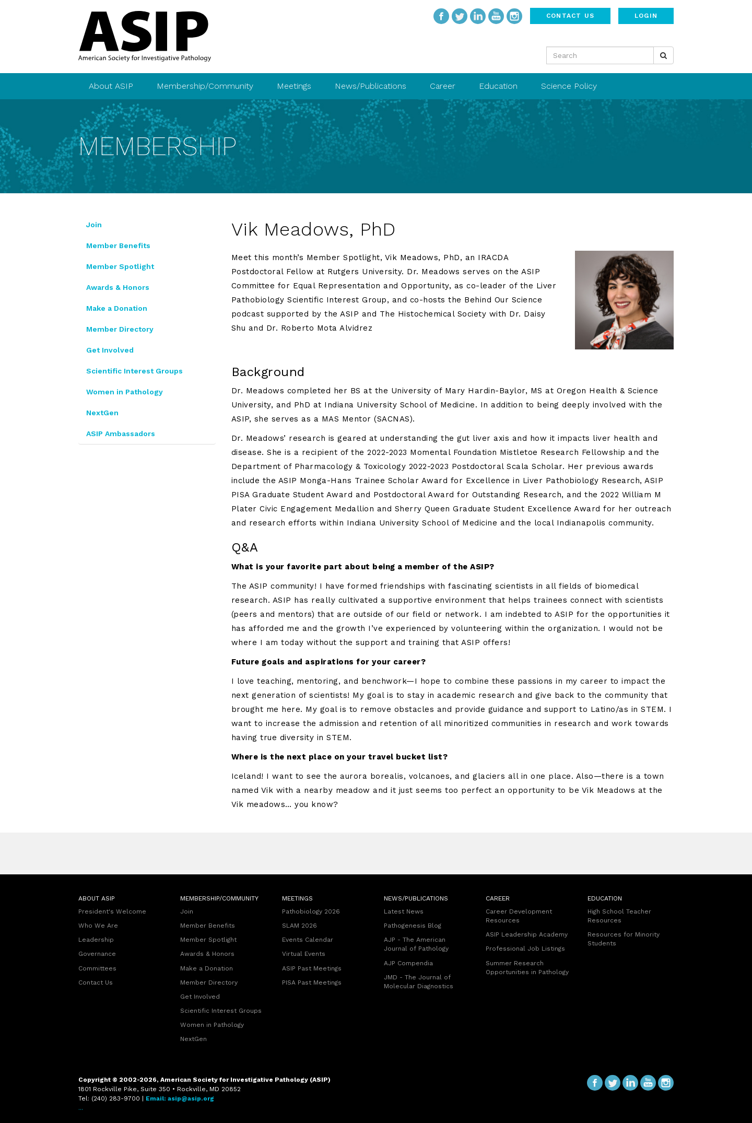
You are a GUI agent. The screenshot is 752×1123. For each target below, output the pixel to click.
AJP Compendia (408, 963)
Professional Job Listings (525, 948)
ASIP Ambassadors (120, 433)
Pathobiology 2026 (311, 911)
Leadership (96, 939)
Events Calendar (307, 939)
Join (94, 224)
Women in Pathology (124, 392)
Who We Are (98, 925)
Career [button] (444, 86)
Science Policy (569, 86)
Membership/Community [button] (206, 86)
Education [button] (499, 86)
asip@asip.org (191, 1098)
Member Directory (120, 329)
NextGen (102, 412)
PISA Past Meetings (312, 982)
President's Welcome (112, 911)
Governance (97, 953)
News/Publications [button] (372, 86)
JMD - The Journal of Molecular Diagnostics (418, 982)
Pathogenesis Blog (412, 925)
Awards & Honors (117, 287)
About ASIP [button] (112, 86)
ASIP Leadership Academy (527, 934)
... (80, 1108)
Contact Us (570, 15)
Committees (97, 968)
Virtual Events (303, 953)
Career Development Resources (519, 916)
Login (645, 15)
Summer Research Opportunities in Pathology (527, 968)
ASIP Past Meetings (312, 968)
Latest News (404, 911)
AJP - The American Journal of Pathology (416, 944)
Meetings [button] (295, 86)
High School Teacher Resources (619, 916)
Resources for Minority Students (624, 939)
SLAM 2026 (299, 925)
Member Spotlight (120, 266)
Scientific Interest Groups (134, 371)
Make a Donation (116, 308)
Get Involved (110, 350)
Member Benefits (118, 245)
